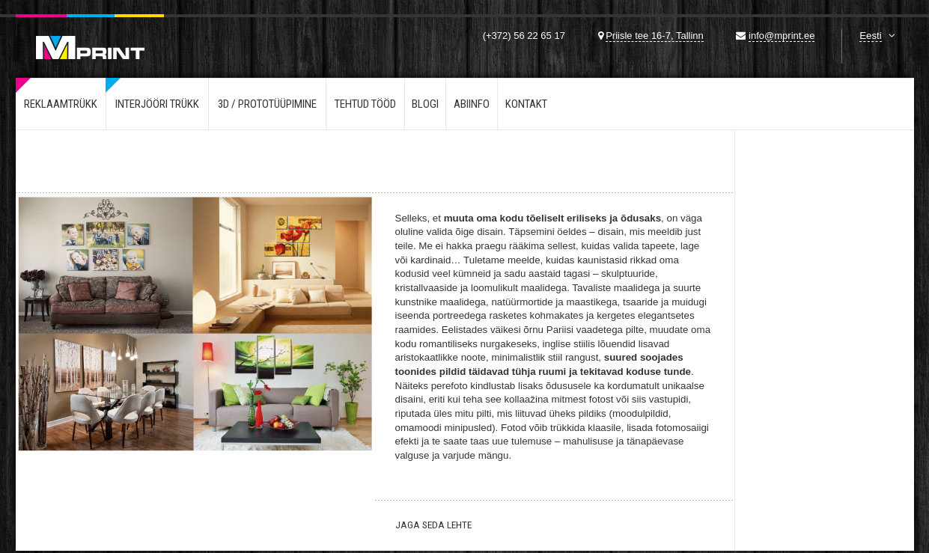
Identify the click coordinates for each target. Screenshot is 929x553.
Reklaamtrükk (60, 104)
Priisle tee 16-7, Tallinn (655, 35)
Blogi (425, 104)
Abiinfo (472, 104)
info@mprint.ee (781, 35)
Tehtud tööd (365, 104)
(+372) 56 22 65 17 (524, 35)
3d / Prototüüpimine (267, 104)
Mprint (90, 36)
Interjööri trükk (157, 104)
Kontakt (526, 104)
